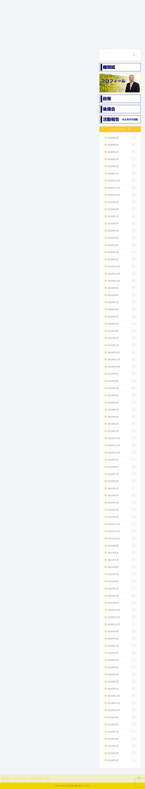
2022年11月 (121, 445)
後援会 (87, 41)
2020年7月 (121, 645)
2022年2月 (121, 509)
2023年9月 (121, 373)
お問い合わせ (125, 42)
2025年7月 (121, 216)
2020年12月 (121, 610)
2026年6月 (121, 137)
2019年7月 (121, 731)
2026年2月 (121, 166)
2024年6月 (121, 309)
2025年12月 (121, 180)
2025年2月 (121, 252)
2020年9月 (121, 631)
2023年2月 (121, 423)
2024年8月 (121, 295)
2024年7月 (121, 302)
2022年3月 (121, 502)
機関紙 (68, 41)
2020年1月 (121, 688)
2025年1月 (121, 259)
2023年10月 (121, 366)
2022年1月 (121, 516)
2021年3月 (121, 588)
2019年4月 (121, 753)
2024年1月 (121, 345)
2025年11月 (121, 187)
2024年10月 (121, 280)
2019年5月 (121, 745)
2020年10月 (121, 624)
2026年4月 (121, 152)
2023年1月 (121, 431)
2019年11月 (121, 702)
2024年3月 (121, 330)
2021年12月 (121, 524)
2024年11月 (121, 273)
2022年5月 (121, 488)
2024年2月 (121, 338)
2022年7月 (121, 473)
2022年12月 (121, 438)
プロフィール (31, 42)
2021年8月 (121, 552)
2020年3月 (121, 674)
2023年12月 (121, 352)
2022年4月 (121, 495)
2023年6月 (121, 395)
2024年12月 (121, 266)
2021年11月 (121, 531)
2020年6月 (121, 652)
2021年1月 (121, 602)
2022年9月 (121, 459)
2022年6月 (121, 481)
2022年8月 (121, 466)
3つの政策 (50, 41)
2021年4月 (121, 581)
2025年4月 (121, 237)
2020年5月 (121, 660)
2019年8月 (121, 724)
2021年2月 (121, 595)
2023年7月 (121, 388)
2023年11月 (121, 359)
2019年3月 (121, 760)
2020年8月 (121, 638)
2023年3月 (121, 416)
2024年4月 (121, 323)
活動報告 (106, 41)
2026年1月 (121, 173)
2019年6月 (121, 738)
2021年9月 (121, 545)
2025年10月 (121, 194)
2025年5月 (121, 230)
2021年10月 (121, 538)
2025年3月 (121, 244)
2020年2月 (121, 681)
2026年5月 (121, 144)
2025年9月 (121, 202)
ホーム (12, 41)
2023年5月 (121, 402)
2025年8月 (121, 209)
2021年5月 (121, 574)
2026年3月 (121, 159)
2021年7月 (121, 559)
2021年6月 (121, 567)
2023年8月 (121, 381)
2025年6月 (121, 223)
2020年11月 (121, 617)
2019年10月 (121, 710)
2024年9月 (121, 287)
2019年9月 (121, 717)
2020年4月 (121, 667)
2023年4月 (121, 409)
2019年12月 (121, 695)
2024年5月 (121, 316)
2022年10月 (121, 452)
